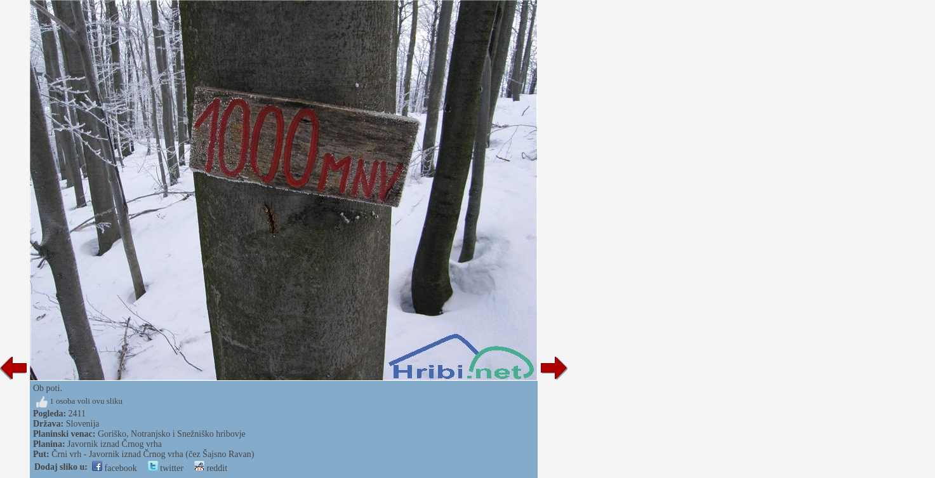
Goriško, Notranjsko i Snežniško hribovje (172, 434)
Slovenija (83, 423)
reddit (210, 468)
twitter (165, 468)
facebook (114, 468)
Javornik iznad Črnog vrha (114, 444)
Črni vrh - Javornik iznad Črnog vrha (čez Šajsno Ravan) (152, 454)
